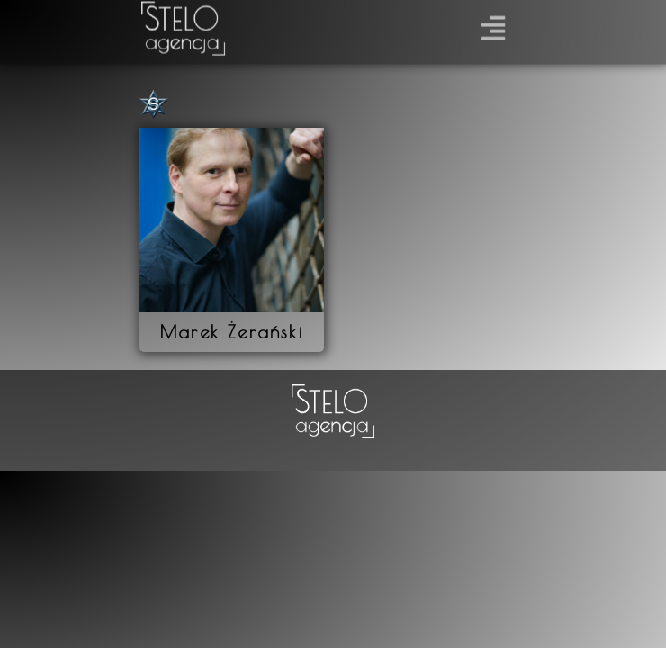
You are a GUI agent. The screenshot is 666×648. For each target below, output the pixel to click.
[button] (493, 24)
